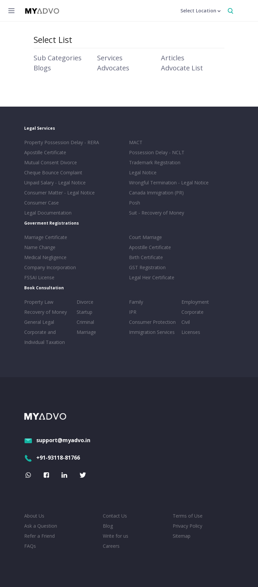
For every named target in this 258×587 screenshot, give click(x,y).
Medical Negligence (45, 257)
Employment (195, 302)
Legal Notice (143, 172)
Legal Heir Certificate (151, 277)
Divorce (85, 302)
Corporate (192, 312)
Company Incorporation (50, 267)
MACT (135, 142)
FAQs (30, 546)
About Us (34, 516)
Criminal (85, 322)
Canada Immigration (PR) (156, 192)
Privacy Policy (187, 526)
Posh (134, 202)
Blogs (42, 67)
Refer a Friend (39, 536)
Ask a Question (40, 526)
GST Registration (147, 267)
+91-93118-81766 (52, 457)
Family (136, 302)
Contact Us (115, 516)
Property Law (38, 302)
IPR (132, 312)
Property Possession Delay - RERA (61, 142)
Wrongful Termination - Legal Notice (169, 182)
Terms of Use (188, 516)
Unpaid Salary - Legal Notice (55, 182)
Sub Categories (58, 57)
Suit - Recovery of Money (156, 213)
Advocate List (182, 67)
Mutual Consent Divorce (50, 162)
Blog (108, 526)
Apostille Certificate (45, 152)
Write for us (115, 536)
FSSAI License (39, 277)
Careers (111, 546)
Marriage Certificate (45, 237)
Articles (172, 57)
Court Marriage (145, 237)
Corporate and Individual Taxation (44, 337)
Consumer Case (41, 202)
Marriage (86, 332)
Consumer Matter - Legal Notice (59, 192)
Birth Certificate (146, 257)
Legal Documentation (48, 213)
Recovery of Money (45, 312)
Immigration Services (152, 332)
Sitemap (181, 536)
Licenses (190, 332)
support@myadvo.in (57, 440)
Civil (185, 322)
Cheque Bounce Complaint (53, 172)
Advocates (113, 67)
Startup (84, 312)
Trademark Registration (154, 162)
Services (110, 57)
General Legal (39, 322)
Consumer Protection (152, 322)
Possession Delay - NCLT (156, 152)
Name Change (39, 247)
